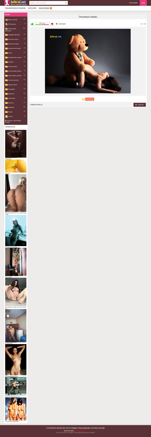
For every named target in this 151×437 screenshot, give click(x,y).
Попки (8, 53)
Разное (9, 112)
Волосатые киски (12, 44)
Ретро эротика (11, 66)
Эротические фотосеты (10, 30)
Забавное (9, 107)
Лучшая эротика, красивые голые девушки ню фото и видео (75, 432)
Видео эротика (11, 19)
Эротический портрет (13, 71)
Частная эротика (11, 80)
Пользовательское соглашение (15, 8)
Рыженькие (10, 98)
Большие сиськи (11, 39)
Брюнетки (9, 94)
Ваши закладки (45, 8)
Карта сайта (32, 8)
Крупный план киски (13, 48)
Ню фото (9, 62)
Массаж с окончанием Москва (13, 121)
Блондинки (10, 89)
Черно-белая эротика (13, 75)
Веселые (9, 103)
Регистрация (133, 3)
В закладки (61, 24)
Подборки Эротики (12, 35)
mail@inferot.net (80, 431)
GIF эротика (10, 24)
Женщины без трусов (13, 57)
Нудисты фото (11, 85)
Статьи (8, 116)
